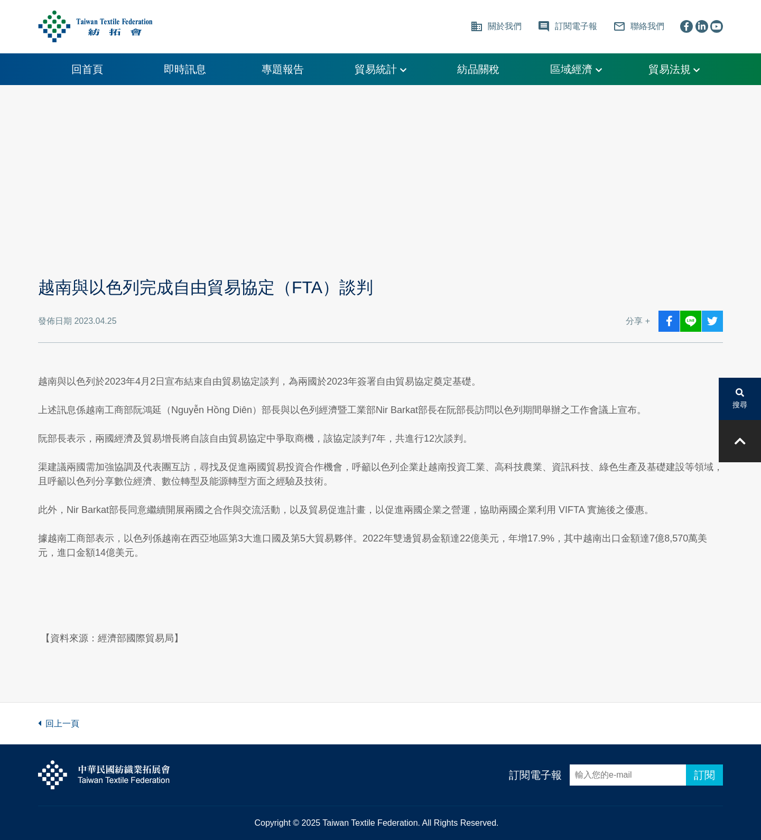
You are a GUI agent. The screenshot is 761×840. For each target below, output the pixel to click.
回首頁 (87, 69)
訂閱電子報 (535, 775)
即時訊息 (185, 69)
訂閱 (704, 775)
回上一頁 (58, 723)
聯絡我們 (638, 26)
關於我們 (496, 26)
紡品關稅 (478, 69)
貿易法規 (674, 69)
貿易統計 (380, 69)
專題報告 (283, 69)
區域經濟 (576, 69)
